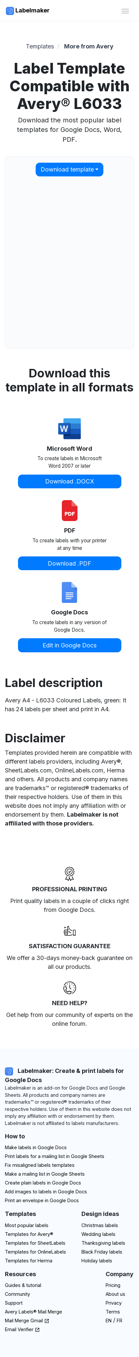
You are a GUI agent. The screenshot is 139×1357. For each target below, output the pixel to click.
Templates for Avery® (29, 1234)
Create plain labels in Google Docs (43, 1182)
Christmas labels (99, 1225)
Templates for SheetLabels (35, 1243)
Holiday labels (96, 1260)
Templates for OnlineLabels (35, 1252)
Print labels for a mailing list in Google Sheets (54, 1156)
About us (115, 1294)
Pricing (113, 1285)
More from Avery (88, 46)
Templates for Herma (28, 1260)
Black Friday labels (101, 1252)
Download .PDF (69, 563)
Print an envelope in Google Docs (42, 1200)
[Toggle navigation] (125, 10)
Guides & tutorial (23, 1285)
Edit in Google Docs (69, 645)
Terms (113, 1311)
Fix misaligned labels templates (40, 1165)
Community (17, 1294)
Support (14, 1303)
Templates (40, 46)
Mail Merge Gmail (27, 1320)
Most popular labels (26, 1225)
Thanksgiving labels (103, 1243)
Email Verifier (22, 1329)
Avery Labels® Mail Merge (33, 1311)
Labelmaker (28, 11)
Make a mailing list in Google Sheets (45, 1174)
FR (119, 1320)
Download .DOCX (69, 481)
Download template (67, 169)
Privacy (114, 1303)
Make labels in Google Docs (36, 1147)
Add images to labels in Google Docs (46, 1191)
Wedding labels (98, 1234)
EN (109, 1320)
